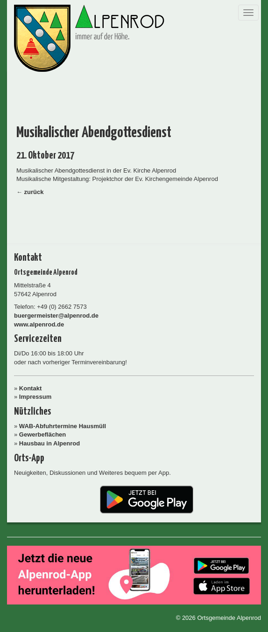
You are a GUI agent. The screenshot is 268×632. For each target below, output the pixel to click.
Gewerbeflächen (42, 434)
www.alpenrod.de (39, 324)
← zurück (30, 191)
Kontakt (30, 388)
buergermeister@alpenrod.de (56, 315)
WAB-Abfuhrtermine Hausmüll (62, 426)
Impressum (35, 396)
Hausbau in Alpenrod (49, 443)
